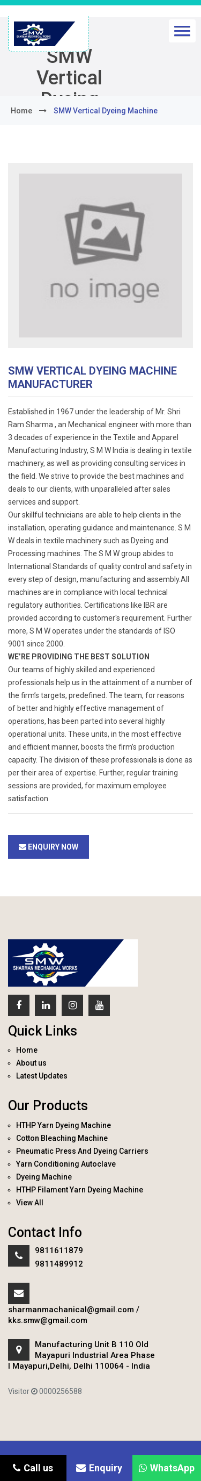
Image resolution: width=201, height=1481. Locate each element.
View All (29, 1202)
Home (27, 1050)
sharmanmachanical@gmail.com (71, 1309)
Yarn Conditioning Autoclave (66, 1164)
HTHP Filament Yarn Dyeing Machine (79, 1189)
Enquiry (99, 1467)
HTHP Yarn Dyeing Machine (63, 1125)
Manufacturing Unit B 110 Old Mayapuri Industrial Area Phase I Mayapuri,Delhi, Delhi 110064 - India (81, 1355)
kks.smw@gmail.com (47, 1320)
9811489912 (59, 1264)
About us (31, 1063)
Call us (33, 1467)
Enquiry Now (48, 847)
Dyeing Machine (44, 1177)
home (21, 110)
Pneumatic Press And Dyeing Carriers (82, 1151)
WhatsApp (167, 1467)
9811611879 (59, 1250)
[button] (182, 30)
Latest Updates (42, 1076)
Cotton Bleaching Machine (62, 1138)
